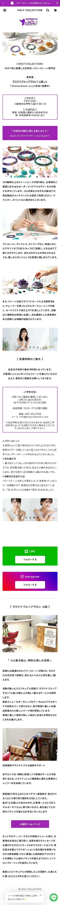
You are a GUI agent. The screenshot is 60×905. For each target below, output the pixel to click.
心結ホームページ (30, 824)
